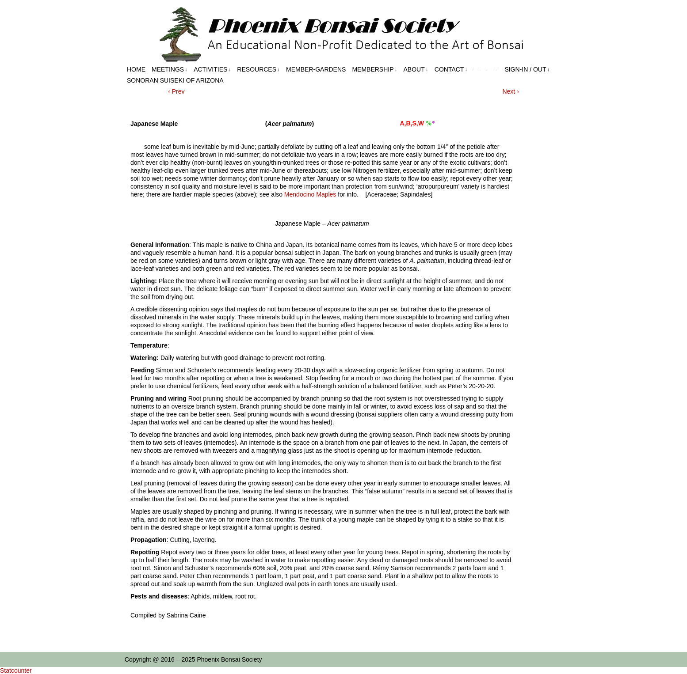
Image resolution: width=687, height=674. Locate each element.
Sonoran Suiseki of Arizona (175, 80)
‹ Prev (176, 91)
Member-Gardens (316, 69)
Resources (258, 69)
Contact (451, 69)
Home (136, 69)
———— (485, 69)
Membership (374, 69)
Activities (212, 69)
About (416, 69)
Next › (510, 91)
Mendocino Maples (310, 194)
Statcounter (16, 670)
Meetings (169, 69)
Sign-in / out (527, 69)
